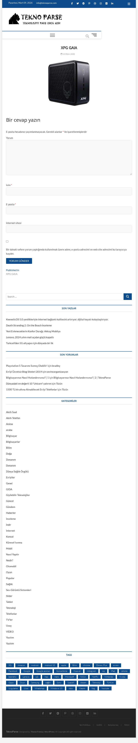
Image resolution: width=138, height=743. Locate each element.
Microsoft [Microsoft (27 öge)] (69, 677)
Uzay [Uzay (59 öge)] (26, 688)
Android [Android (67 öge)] (34, 665)
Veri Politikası (85, 725)
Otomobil (11, 566)
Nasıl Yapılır (12, 554)
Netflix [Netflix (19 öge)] (95, 677)
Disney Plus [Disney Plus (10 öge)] (101, 665)
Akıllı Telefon (13, 418)
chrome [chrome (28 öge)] (86, 665)
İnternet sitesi (13, 222)
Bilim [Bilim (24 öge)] (74, 665)
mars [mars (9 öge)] (56, 677)
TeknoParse (12, 731)
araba (9, 430)
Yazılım (10, 637)
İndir (8, 525)
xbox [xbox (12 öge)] (71, 688)
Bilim (9, 448)
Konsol (9, 537)
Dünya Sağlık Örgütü (17, 471)
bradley (56, 366)
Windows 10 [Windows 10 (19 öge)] (56, 688)
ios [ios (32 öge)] (103, 671)
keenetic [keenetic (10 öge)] (12, 677)
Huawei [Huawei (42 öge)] (77, 671)
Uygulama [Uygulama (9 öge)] (13, 688)
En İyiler (10, 477)
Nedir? (9, 560)
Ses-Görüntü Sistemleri (18, 590)
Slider (9, 596)
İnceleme (11, 519)
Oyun (9, 572)
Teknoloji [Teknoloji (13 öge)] (96, 682)
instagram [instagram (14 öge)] (91, 671)
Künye (126, 725)
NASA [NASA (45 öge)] (83, 677)
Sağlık (9, 584)
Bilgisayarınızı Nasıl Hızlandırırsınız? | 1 (27, 377)
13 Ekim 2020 (68, 54)
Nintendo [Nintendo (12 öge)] (108, 677)
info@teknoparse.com (46, 3)
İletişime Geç (113, 725)
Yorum (9, 137)
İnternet (10, 531)
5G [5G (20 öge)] (10, 665)
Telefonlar (11, 614)
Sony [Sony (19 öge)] (59, 682)
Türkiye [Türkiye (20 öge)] (110, 682)
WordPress (49, 732)
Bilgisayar (11, 436)
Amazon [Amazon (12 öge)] (21, 665)
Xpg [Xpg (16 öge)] (93, 688)
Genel (9, 483)
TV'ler (9, 620)
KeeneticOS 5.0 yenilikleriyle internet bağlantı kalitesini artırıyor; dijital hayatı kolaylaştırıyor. (57, 319)
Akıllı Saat (11, 412)
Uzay (9, 626)
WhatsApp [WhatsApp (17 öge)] (39, 688)
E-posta (11, 204)
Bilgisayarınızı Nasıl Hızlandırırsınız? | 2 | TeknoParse (82, 377)
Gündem (10, 507)
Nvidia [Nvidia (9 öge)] (122, 677)
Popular (10, 578)
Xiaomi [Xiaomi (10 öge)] (82, 688)
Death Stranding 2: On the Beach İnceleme (29, 325)
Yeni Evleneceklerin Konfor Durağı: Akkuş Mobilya (33, 331)
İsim (9, 185)
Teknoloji (11, 608)
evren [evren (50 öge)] (116, 665)
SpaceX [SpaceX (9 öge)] (71, 682)
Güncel (10, 501)
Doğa (9, 453)
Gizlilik (99, 725)
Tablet (9, 602)
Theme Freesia (37, 732)
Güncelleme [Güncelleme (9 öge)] (61, 671)
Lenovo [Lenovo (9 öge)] (26, 677)
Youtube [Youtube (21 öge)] (105, 688)
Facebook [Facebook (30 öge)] (13, 671)
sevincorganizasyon (57, 372)
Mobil (9, 548)
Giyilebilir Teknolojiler (18, 495)
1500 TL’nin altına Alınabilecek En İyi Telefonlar (31, 389)
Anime (9, 424)
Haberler (11, 513)
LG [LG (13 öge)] (37, 677)
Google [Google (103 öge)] (26, 671)
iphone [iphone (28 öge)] (124, 671)
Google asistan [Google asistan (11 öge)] (43, 671)
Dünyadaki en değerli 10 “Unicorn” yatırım (28, 383)
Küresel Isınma (14, 543)
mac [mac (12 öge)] (46, 677)
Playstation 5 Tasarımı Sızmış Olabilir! (26, 366)
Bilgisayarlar (13, 442)
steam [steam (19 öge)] (83, 682)
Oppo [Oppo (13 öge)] (11, 682)
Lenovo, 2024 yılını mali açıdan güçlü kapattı (30, 337)
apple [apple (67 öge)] (63, 665)
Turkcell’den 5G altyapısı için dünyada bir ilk (29, 343)
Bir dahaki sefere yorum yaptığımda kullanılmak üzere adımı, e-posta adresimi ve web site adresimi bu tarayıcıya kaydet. (66, 251)
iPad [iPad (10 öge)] (113, 671)
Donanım (11, 459)
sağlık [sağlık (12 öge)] (48, 682)
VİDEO (10, 632)
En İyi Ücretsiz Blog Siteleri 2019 (24, 372)
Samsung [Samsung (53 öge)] (35, 682)
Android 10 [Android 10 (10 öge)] (50, 665)
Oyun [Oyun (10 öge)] (22, 682)
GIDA (9, 489)
